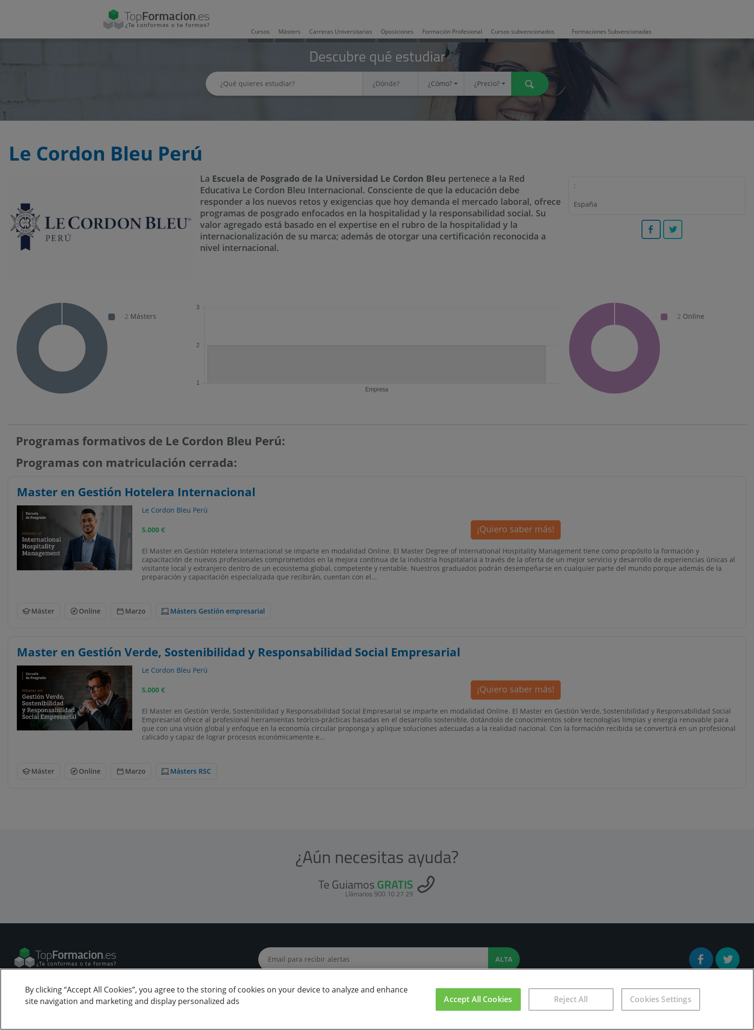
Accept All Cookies (478, 999)
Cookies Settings (660, 999)
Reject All (571, 999)
